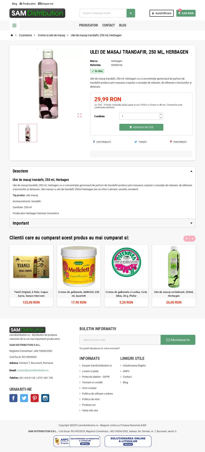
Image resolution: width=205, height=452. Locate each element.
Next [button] (193, 238)
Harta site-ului (90, 410)
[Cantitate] (139, 116)
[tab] (102, 171)
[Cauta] (107, 13)
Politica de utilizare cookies (97, 393)
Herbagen (116, 61)
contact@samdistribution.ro (32, 370)
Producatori (27, 3)
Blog (13, 3)
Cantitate (99, 116)
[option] (31, 276)
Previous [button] (186, 238)
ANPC (126, 371)
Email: (13, 370)
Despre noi (45, 3)
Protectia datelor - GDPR (96, 376)
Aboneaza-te (178, 340)
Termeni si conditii (92, 382)
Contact (108, 25)
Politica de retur (91, 399)
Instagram (45, 398)
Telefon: (14, 377)
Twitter (24, 398)
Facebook (13, 398)
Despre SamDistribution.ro (97, 365)
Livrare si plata (90, 371)
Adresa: (14, 362)
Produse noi (88, 404)
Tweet (140, 141)
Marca (93, 61)
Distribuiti (102, 141)
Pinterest (178, 141)
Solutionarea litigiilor (134, 365)
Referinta (95, 65)
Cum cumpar (89, 387)
